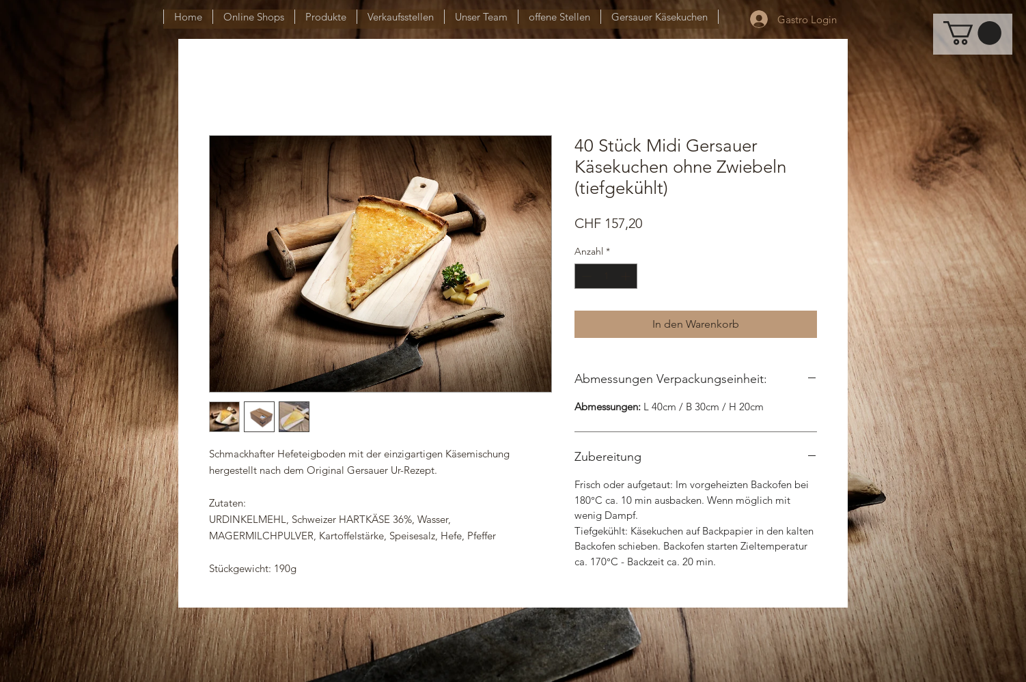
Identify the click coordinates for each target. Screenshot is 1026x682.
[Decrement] (585, 276)
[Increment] (626, 276)
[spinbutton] (606, 276)
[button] (972, 33)
